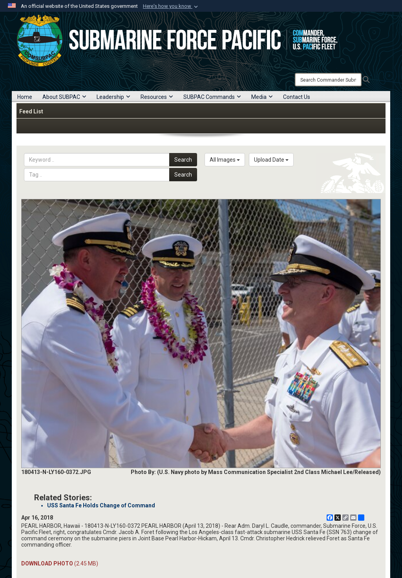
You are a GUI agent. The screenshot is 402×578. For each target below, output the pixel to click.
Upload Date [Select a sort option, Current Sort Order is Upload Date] (271, 160)
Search (183, 160)
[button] (171, 6)
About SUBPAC (64, 97)
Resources (157, 97)
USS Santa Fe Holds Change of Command (101, 505)
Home (24, 97)
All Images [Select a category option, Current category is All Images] (225, 160)
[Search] (328, 79)
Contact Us (296, 97)
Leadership (113, 97)
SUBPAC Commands (212, 97)
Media (262, 97)
